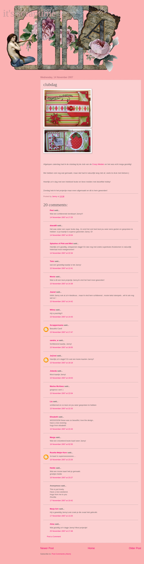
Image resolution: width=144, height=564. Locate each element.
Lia (51, 401)
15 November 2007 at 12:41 (61, 268)
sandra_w (54, 340)
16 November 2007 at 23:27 (61, 477)
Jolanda (53, 371)
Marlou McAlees (57, 386)
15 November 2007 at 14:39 (61, 284)
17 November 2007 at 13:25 (61, 516)
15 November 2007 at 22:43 (61, 429)
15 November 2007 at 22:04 (61, 393)
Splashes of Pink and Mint (61, 243)
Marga (52, 437)
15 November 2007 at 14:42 (61, 301)
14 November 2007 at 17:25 (61, 217)
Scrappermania (56, 325)
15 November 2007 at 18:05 (61, 347)
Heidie (52, 468)
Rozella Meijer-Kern (58, 452)
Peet (52, 210)
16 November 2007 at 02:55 (61, 444)
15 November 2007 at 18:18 (61, 363)
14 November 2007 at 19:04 (61, 235)
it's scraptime (29, 13)
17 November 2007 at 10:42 (61, 500)
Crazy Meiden (98, 164)
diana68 (53, 225)
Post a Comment (54, 536)
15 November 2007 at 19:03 (61, 378)
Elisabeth (54, 417)
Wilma (52, 310)
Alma (52, 524)
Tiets (52, 261)
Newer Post (47, 548)
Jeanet (53, 292)
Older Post (135, 548)
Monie (52, 277)
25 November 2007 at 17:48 (61, 531)
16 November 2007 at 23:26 (61, 460)
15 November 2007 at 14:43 (61, 317)
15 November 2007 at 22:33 (61, 408)
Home (91, 548)
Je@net (53, 356)
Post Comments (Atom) (61, 554)
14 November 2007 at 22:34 (61, 253)
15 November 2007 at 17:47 (61, 332)
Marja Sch (54, 509)
